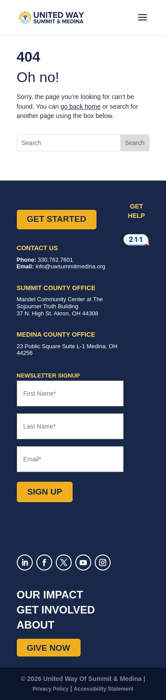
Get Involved (56, 610)
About (35, 625)
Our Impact (50, 595)
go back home (80, 106)
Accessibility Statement (104, 689)
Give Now (48, 647)
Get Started (56, 219)
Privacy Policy (50, 689)
